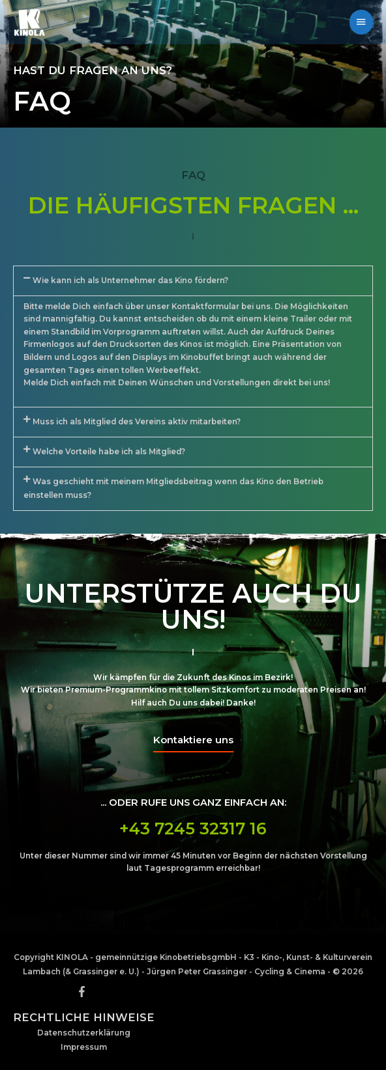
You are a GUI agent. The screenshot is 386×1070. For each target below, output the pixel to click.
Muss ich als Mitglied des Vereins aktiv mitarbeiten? (137, 421)
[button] (193, 280)
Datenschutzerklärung (83, 1032)
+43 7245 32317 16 (193, 828)
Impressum (84, 1047)
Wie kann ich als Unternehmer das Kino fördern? (130, 280)
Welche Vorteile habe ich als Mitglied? (109, 451)
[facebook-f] (83, 991)
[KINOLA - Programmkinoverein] (29, 22)
